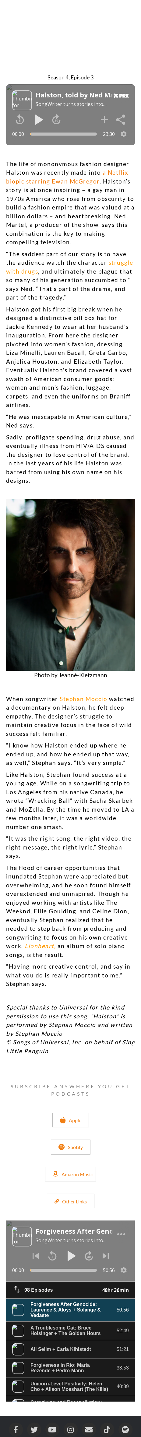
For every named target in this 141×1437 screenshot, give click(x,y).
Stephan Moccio (83, 698)
